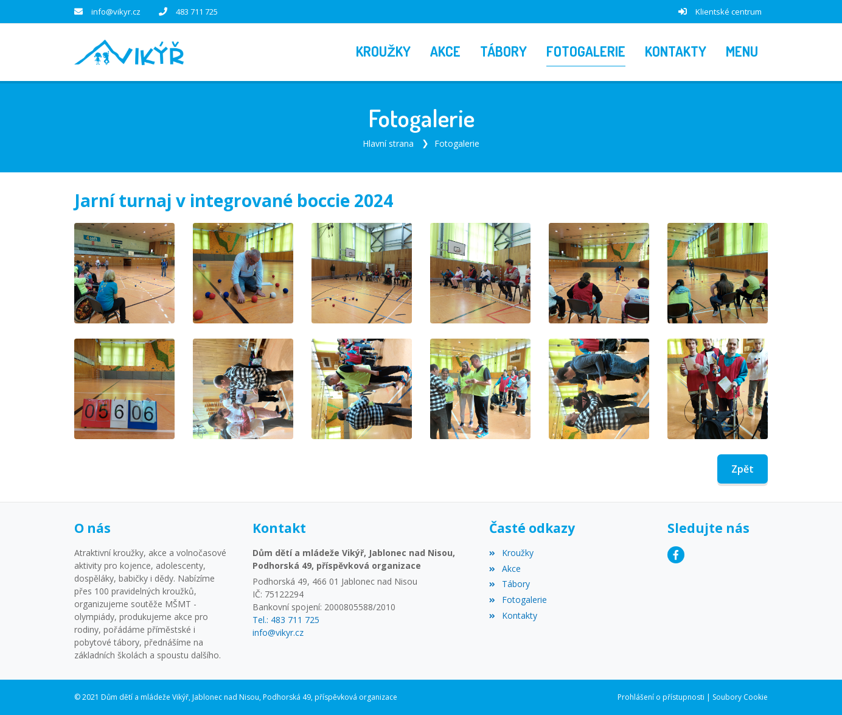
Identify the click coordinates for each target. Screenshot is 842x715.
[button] (742, 52)
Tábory (509, 584)
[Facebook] (675, 554)
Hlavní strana (388, 143)
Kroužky (511, 552)
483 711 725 (197, 11)
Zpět (742, 469)
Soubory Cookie (740, 697)
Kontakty (513, 615)
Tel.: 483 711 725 (285, 619)
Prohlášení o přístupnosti (661, 697)
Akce (504, 568)
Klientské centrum (728, 11)
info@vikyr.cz (116, 11)
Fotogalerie (456, 143)
